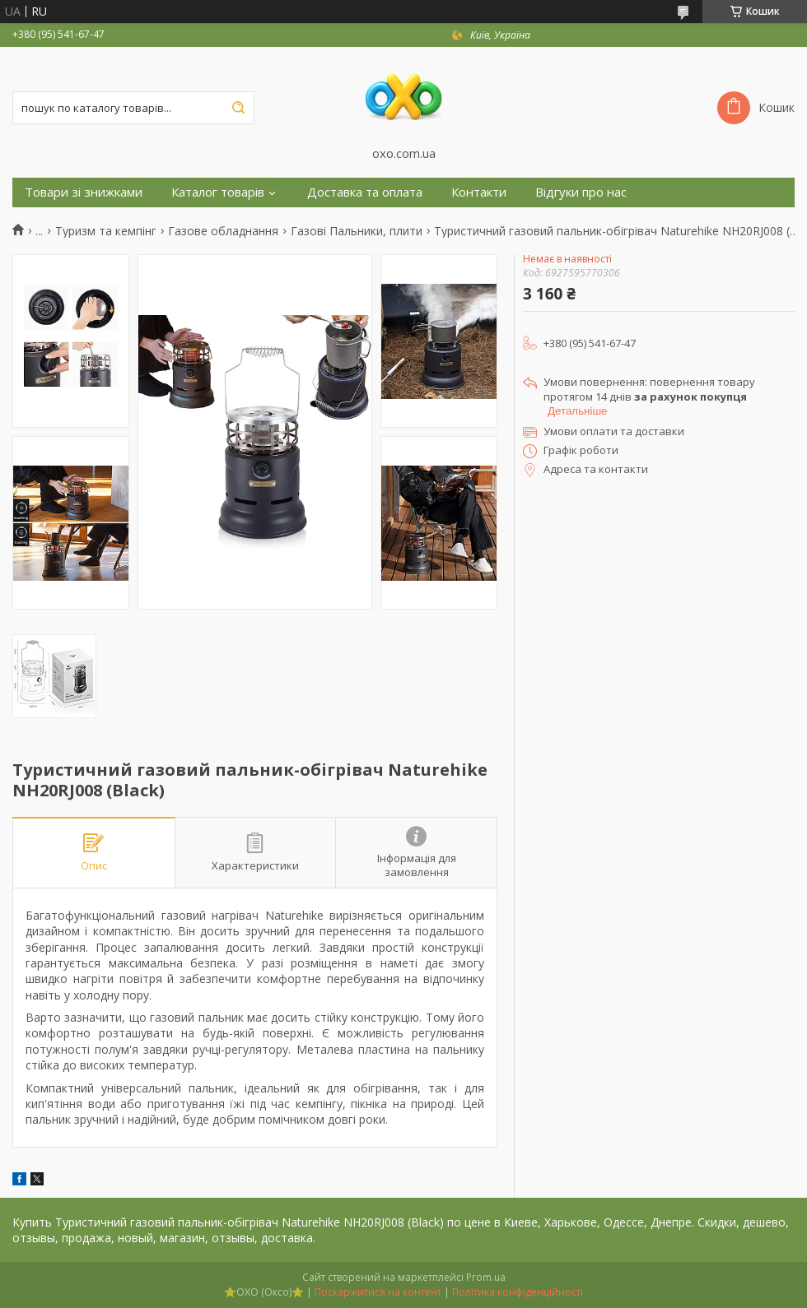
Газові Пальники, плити (356, 231)
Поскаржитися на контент (378, 1292)
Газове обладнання (223, 231)
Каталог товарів (217, 192)
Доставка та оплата (364, 192)
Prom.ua (486, 1277)
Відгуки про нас (581, 192)
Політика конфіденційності (517, 1292)
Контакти (478, 192)
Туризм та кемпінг (105, 231)
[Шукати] (238, 107)
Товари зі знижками (83, 192)
